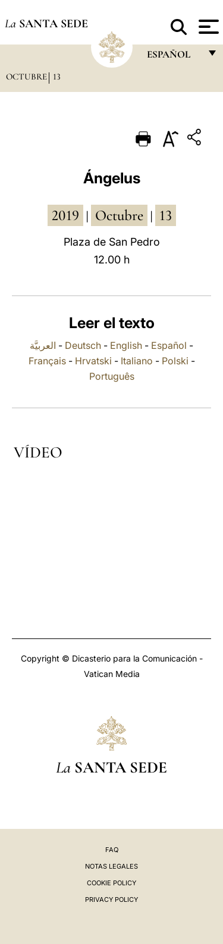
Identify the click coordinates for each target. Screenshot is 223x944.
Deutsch (83, 345)
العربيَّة (43, 345)
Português (111, 376)
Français (47, 361)
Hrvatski (93, 361)
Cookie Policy (111, 883)
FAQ (111, 850)
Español (169, 345)
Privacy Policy (111, 899)
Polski (175, 361)
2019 (65, 215)
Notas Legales (111, 866)
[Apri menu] (207, 27)
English (126, 345)
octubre (119, 215)
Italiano (137, 361)
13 (57, 76)
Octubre (26, 76)
